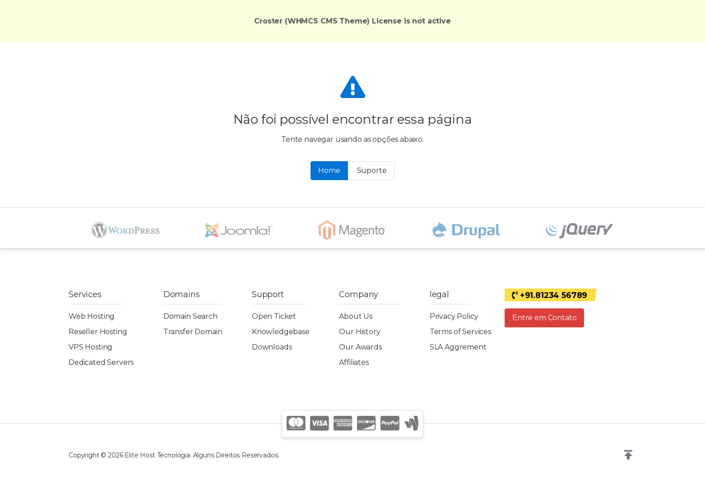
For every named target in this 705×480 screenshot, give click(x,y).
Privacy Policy (454, 316)
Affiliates (353, 362)
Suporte (372, 170)
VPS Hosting (90, 347)
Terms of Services (460, 331)
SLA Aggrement (458, 347)
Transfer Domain (193, 331)
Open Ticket (274, 316)
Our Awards (360, 347)
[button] (628, 455)
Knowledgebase (281, 331)
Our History (359, 331)
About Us (355, 316)
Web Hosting (92, 316)
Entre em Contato (544, 317)
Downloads (272, 347)
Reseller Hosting (98, 331)
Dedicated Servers (101, 362)
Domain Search (190, 316)
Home (329, 170)
